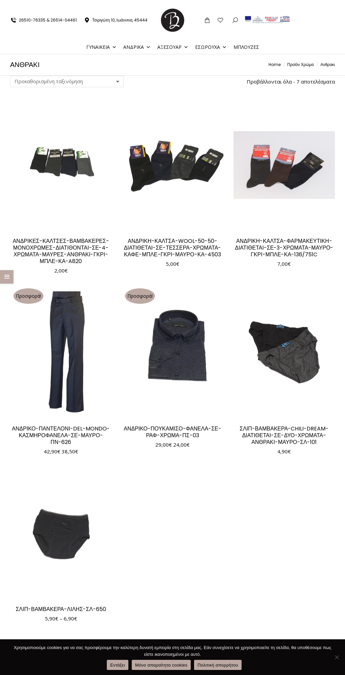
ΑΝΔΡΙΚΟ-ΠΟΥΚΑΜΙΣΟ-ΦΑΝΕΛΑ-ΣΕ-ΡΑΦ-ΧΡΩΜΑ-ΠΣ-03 (172, 432)
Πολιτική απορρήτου (217, 665)
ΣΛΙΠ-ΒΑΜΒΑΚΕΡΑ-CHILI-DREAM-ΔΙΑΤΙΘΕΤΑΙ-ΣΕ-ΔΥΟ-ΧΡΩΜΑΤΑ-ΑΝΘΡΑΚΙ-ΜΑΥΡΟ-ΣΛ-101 (284, 435)
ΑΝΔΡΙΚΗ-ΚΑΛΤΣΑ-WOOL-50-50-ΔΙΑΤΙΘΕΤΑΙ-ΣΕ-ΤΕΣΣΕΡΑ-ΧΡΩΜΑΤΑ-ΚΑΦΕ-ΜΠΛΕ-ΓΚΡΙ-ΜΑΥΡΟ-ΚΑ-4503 (172, 247)
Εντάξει (117, 665)
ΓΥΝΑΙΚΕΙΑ (101, 47)
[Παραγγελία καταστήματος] (67, 81)
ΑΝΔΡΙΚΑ (137, 47)
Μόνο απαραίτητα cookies (161, 665)
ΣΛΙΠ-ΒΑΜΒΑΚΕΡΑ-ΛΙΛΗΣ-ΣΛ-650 (61, 609)
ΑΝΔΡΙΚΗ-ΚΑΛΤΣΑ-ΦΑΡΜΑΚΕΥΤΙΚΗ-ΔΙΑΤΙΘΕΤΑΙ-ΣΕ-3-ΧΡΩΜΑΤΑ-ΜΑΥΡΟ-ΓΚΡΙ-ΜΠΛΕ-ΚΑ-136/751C (284, 247)
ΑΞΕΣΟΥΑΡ (172, 47)
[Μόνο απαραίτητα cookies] (336, 657)
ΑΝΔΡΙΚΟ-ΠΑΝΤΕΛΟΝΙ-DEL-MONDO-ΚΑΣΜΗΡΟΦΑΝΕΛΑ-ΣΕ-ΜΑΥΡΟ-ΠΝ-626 (61, 435)
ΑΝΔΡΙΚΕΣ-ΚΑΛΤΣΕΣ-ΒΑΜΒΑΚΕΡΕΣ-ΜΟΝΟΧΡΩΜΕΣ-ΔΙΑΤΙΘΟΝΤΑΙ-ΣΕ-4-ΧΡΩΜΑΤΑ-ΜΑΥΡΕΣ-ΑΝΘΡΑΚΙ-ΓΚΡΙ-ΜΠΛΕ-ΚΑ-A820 (61, 251)
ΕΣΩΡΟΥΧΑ (211, 47)
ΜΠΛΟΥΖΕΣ (246, 47)
